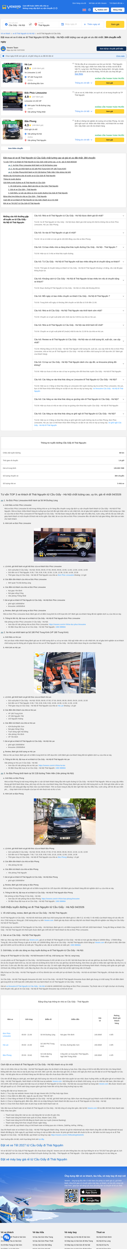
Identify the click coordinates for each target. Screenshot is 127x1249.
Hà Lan (61, 706)
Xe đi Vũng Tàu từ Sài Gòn (11, 1241)
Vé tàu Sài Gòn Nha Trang (43, 1237)
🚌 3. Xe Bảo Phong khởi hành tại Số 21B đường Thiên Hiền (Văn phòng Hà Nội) (39, 172)
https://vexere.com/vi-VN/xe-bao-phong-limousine (61, 899)
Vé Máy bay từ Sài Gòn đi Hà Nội (77, 1245)
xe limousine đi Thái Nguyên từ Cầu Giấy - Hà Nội (25, 986)
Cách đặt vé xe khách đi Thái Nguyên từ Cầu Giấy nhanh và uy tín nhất (30, 200)
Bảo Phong (62, 857)
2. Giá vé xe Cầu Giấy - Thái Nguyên (22, 189)
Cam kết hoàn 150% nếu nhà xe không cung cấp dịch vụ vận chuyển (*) (39, 7)
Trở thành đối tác (117, 3)
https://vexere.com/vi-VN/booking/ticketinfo (67, 1135)
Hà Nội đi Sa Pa (102, 1245)
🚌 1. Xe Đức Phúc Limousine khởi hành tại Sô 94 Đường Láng (32, 165)
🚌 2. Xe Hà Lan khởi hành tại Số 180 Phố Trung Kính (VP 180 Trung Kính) (37, 169)
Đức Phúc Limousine (66, 575)
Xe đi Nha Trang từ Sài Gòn (11, 1245)
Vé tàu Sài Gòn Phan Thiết (43, 1241)
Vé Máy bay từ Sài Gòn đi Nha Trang (78, 1241)
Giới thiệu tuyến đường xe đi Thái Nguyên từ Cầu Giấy (24, 183)
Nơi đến (40, 23)
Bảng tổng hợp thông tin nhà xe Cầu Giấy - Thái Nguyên (25, 196)
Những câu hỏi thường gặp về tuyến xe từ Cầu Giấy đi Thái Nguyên (29, 176)
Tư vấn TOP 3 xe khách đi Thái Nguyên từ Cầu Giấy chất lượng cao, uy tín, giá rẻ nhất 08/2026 (40, 162)
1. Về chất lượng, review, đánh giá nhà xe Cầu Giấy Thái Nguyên (33, 186)
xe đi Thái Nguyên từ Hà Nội (22, 33)
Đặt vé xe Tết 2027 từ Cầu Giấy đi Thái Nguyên (21, 203)
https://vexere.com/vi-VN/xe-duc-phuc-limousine (67, 624)
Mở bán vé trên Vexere (97, 3)
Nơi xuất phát (13, 23)
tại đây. (41, 1139)
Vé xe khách (5, 33)
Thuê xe (100, 1232)
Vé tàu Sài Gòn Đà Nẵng (42, 1245)
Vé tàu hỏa (38, 1232)
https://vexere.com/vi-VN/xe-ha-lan (52, 765)
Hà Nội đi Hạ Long (103, 1241)
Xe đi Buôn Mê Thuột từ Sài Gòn (13, 1237)
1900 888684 (60, 627)
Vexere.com (48, 920)
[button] (79, 216)
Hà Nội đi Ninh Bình (104, 1237)
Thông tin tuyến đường (12, 179)
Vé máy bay (70, 1232)
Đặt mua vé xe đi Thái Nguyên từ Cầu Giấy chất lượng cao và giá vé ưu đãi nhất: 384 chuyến (49, 158)
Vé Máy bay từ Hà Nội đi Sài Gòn (77, 1237)
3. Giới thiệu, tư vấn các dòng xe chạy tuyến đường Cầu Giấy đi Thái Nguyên (38, 193)
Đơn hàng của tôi (79, 3)
